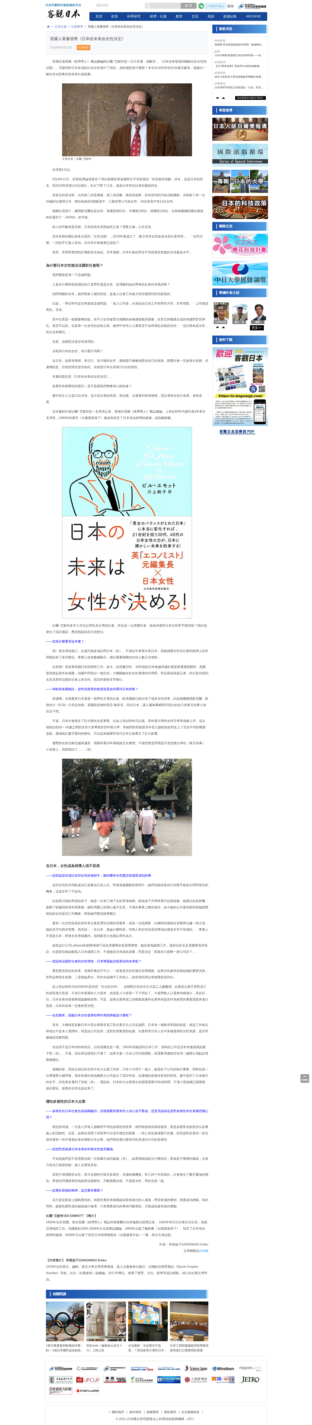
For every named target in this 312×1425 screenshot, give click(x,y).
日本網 (203, 1250)
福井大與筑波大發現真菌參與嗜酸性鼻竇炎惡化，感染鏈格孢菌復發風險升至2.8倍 (239, 77)
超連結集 (230, 16)
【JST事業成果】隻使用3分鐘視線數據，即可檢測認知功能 (239, 66)
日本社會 (61, 26)
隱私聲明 (170, 1409)
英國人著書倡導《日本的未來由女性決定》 (116, 26)
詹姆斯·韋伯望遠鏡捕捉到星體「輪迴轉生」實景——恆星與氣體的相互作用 (239, 44)
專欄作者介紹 (229, 293)
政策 (114, 16)
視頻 (211, 16)
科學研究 (134, 16)
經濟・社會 (158, 16)
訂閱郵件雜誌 (215, 6)
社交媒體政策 (190, 1409)
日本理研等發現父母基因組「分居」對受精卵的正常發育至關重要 (239, 87)
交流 (195, 16)
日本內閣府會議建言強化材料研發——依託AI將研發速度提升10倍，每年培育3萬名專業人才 (239, 55)
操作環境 (135, 1409)
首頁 (99, 16)
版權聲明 (153, 1409)
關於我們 (102, 5)
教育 (179, 16)
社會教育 (77, 26)
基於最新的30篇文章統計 (250, 97)
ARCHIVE (253, 16)
